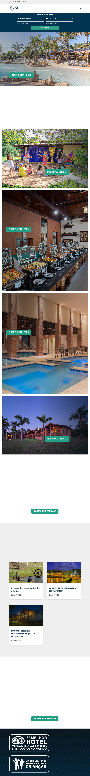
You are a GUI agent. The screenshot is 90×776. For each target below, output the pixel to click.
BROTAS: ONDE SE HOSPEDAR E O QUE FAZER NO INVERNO (25, 634)
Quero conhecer (57, 172)
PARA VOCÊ (16, 595)
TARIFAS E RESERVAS (45, 511)
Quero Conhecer (21, 75)
